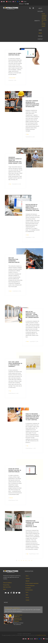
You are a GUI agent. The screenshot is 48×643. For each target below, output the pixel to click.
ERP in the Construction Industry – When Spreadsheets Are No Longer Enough (32, 314)
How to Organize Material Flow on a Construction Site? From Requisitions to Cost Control (32, 416)
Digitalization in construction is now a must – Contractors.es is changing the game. (32, 207)
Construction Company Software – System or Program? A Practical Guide (32, 523)
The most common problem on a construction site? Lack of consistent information (32, 103)
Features (11, 77)
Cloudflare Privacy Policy (41, 635)
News (14, 77)
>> (31, 560)
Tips (10, 183)
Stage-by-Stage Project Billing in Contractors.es (14, 470)
